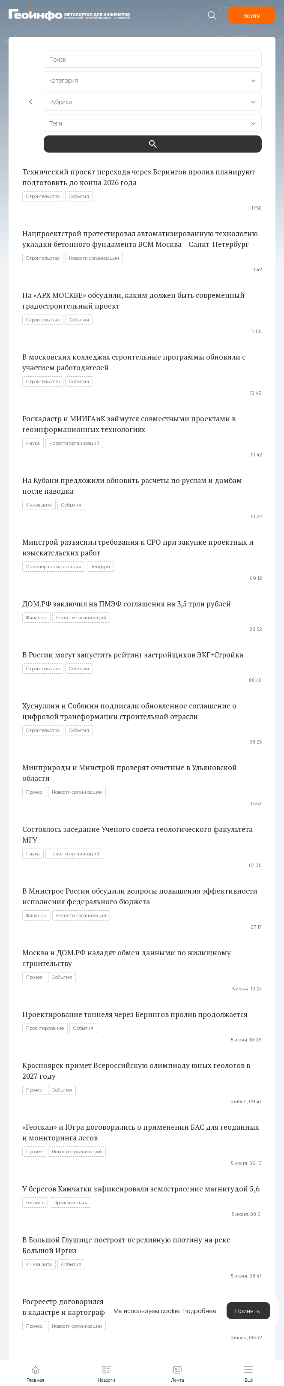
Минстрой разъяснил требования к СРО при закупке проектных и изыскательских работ (138, 547)
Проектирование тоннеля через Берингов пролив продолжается (135, 1014)
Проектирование (45, 1028)
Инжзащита (39, 504)
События (79, 196)
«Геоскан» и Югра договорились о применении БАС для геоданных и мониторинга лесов (140, 1132)
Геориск (35, 1202)
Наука (33, 443)
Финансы (36, 617)
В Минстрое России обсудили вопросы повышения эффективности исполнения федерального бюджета (139, 896)
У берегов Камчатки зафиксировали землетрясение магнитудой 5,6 (141, 1189)
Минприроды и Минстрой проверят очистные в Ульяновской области (129, 772)
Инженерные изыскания (53, 566)
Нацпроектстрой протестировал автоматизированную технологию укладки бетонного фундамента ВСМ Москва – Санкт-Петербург (140, 238)
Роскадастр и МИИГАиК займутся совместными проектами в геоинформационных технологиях (129, 424)
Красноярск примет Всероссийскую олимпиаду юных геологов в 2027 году (136, 1070)
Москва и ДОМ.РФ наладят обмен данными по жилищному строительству (126, 958)
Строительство (43, 196)
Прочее (34, 792)
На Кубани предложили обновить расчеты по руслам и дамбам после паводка (132, 485)
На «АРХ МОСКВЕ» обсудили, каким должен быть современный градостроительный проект (133, 300)
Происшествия (70, 1202)
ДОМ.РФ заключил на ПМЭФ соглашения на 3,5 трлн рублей (126, 604)
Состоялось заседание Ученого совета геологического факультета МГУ (137, 834)
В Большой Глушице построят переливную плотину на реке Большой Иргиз (126, 1245)
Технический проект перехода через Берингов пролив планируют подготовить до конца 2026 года (138, 177)
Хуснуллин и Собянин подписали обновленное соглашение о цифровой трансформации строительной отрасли (129, 711)
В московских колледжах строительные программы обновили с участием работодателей (133, 362)
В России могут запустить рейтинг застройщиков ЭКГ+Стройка (132, 655)
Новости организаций (94, 258)
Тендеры (100, 566)
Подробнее (199, 1311)
